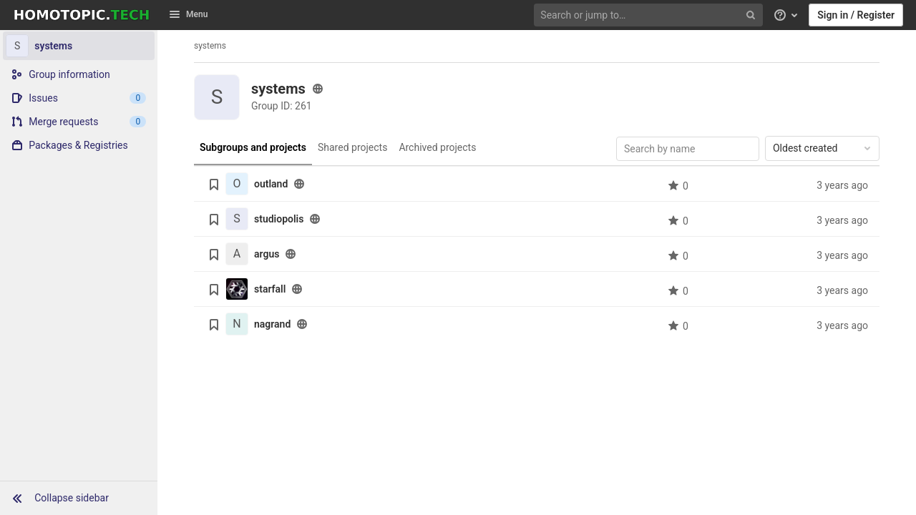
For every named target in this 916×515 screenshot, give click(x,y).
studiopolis (278, 219)
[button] (78, 498)
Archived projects (437, 147)
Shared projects (352, 147)
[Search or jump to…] (649, 15)
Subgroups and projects (253, 147)
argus (266, 254)
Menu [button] (188, 14)
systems (210, 46)
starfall (270, 289)
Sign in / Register (856, 15)
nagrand (272, 324)
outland (271, 184)
